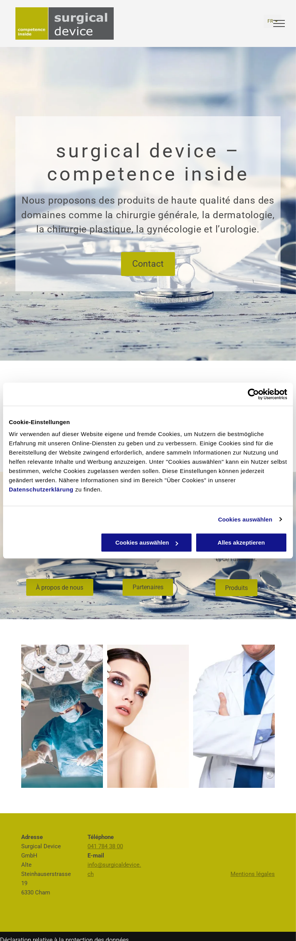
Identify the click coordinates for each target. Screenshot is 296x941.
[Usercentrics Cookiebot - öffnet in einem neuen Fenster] (253, 394)
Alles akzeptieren (241, 542)
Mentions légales (252, 874)
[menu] (279, 23)
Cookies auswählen (245, 519)
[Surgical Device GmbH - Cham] (62, 716)
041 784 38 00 (105, 846)
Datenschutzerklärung (41, 489)
